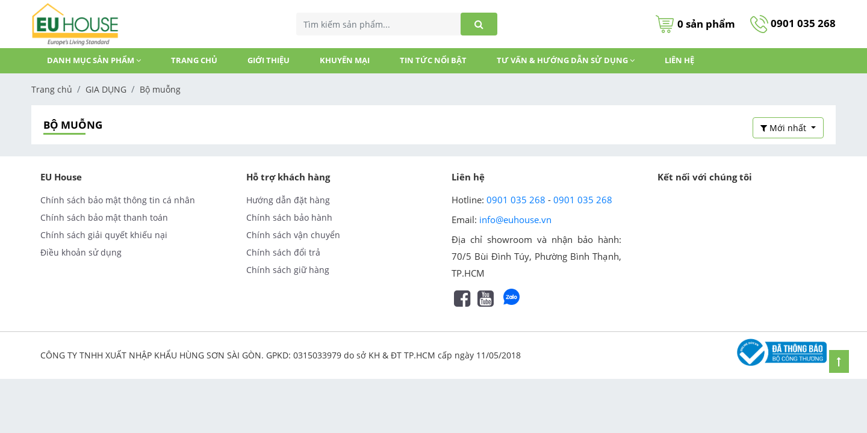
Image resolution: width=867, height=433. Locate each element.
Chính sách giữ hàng (287, 269)
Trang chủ (194, 60)
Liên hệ (679, 60)
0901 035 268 (793, 23)
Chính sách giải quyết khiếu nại (103, 235)
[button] (788, 127)
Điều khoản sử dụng (81, 252)
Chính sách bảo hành (289, 217)
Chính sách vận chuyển (293, 235)
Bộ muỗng (160, 89)
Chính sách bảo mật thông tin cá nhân (117, 200)
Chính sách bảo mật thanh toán (104, 217)
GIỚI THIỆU (268, 60)
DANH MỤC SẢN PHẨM (94, 60)
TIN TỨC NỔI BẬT (433, 60)
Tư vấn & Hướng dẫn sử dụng (566, 60)
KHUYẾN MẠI (345, 60)
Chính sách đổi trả (283, 252)
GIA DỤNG (105, 89)
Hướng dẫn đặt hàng (288, 200)
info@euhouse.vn (515, 219)
